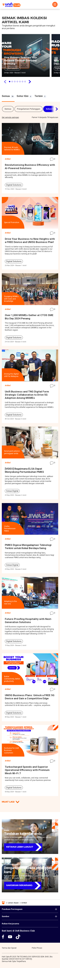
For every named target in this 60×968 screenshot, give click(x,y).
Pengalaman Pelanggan (28, 109)
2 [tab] (12, 81)
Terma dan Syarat (9, 948)
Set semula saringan (10, 117)
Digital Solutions (12, 69)
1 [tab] (9, 81)
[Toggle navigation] (55, 4)
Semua (8, 109)
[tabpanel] (26, 56)
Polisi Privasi (37, 948)
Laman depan (13, 903)
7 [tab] (25, 81)
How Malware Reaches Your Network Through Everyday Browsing (20, 60)
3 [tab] (14, 81)
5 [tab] (20, 81)
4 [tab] (17, 81)
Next (55, 109)
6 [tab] (22, 81)
